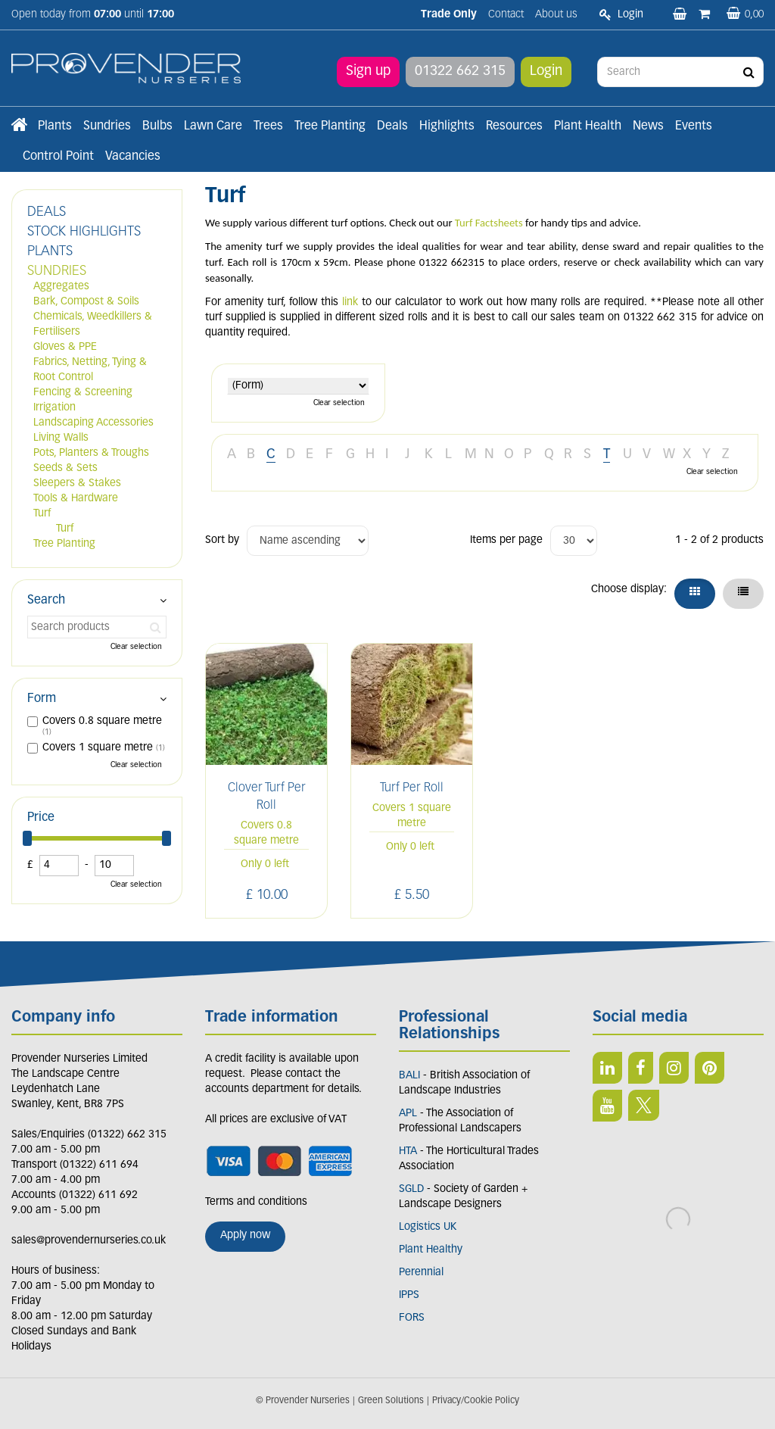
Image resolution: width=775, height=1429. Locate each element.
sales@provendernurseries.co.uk (88, 1240)
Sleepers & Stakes (77, 483)
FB (640, 1068)
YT (607, 1106)
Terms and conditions (256, 1202)
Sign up (368, 71)
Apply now (245, 1235)
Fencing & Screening (82, 392)
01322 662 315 (460, 71)
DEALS (46, 212)
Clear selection (339, 403)
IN (674, 1068)
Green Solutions (391, 1401)
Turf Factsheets (489, 222)
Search (46, 600)
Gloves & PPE (65, 347)
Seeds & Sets (65, 468)
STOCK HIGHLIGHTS (84, 232)
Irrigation (54, 407)
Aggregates (61, 286)
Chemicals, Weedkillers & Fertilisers (92, 324)
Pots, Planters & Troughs (91, 453)
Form (41, 699)
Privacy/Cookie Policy (475, 1401)
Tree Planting (64, 544)
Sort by (222, 540)
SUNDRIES (56, 271)
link (350, 302)
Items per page (506, 540)
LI (607, 1068)
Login (546, 71)
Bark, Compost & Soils (86, 301)
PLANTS (50, 252)
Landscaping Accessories (93, 423)
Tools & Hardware (75, 498)
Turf (42, 513)
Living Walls (61, 438)
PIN (709, 1068)
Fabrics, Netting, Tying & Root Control (90, 370)
